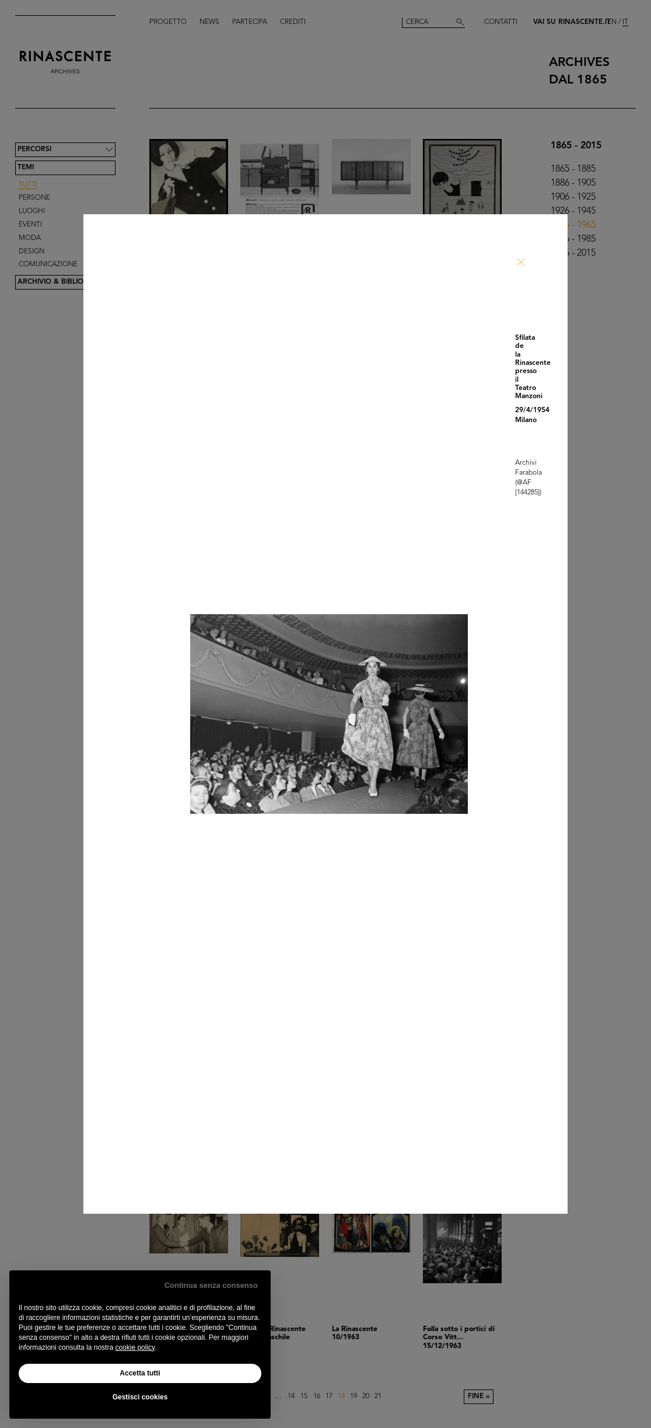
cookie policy (135, 1347)
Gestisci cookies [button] (140, 1397)
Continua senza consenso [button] (211, 1285)
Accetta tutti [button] (140, 1373)
